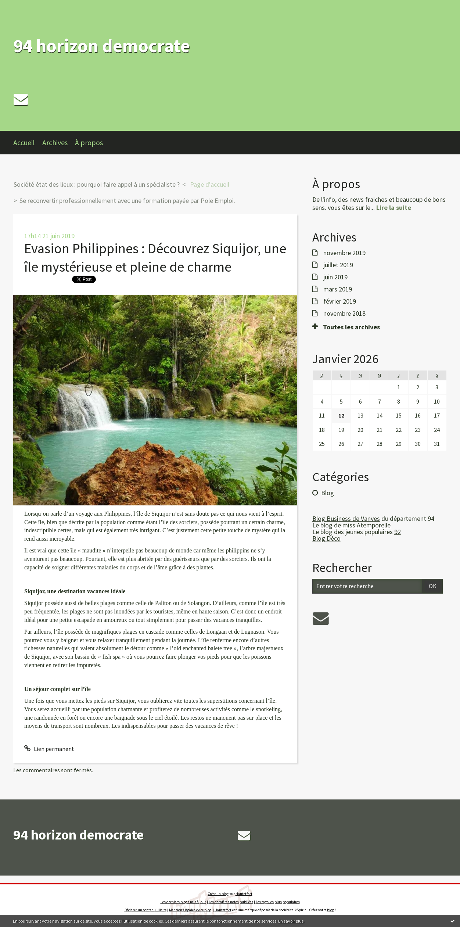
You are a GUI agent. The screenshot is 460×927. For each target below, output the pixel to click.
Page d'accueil (209, 184)
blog (330, 910)
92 (397, 531)
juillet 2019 (338, 265)
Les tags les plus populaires (278, 901)
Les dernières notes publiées (231, 901)
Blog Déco (326, 538)
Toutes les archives (351, 327)
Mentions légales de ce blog (190, 910)
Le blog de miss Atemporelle (351, 525)
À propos (89, 142)
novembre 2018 (344, 313)
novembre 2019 (344, 253)
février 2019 (339, 301)
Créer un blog (218, 893)
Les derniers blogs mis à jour (183, 901)
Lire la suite (393, 207)
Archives (55, 142)
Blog (327, 492)
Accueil (24, 142)
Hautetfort (244, 893)
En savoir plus (290, 921)
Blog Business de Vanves (346, 518)
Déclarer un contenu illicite (145, 910)
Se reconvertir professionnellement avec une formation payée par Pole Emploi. (127, 200)
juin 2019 (335, 277)
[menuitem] (27, 142)
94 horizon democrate (101, 45)
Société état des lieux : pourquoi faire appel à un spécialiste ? (97, 184)
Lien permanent (49, 748)
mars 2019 (337, 289)
